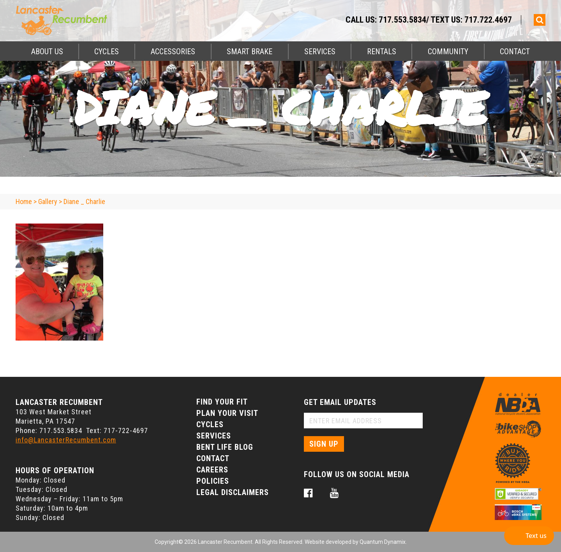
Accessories (173, 51)
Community (448, 51)
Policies (212, 481)
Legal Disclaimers (232, 492)
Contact (515, 51)
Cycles (106, 51)
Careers (212, 469)
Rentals (381, 51)
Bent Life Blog (224, 447)
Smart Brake (249, 51)
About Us (47, 51)
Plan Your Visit (227, 413)
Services (319, 51)
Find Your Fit (222, 401)
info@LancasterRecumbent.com (66, 440)
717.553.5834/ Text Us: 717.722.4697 (445, 20)
